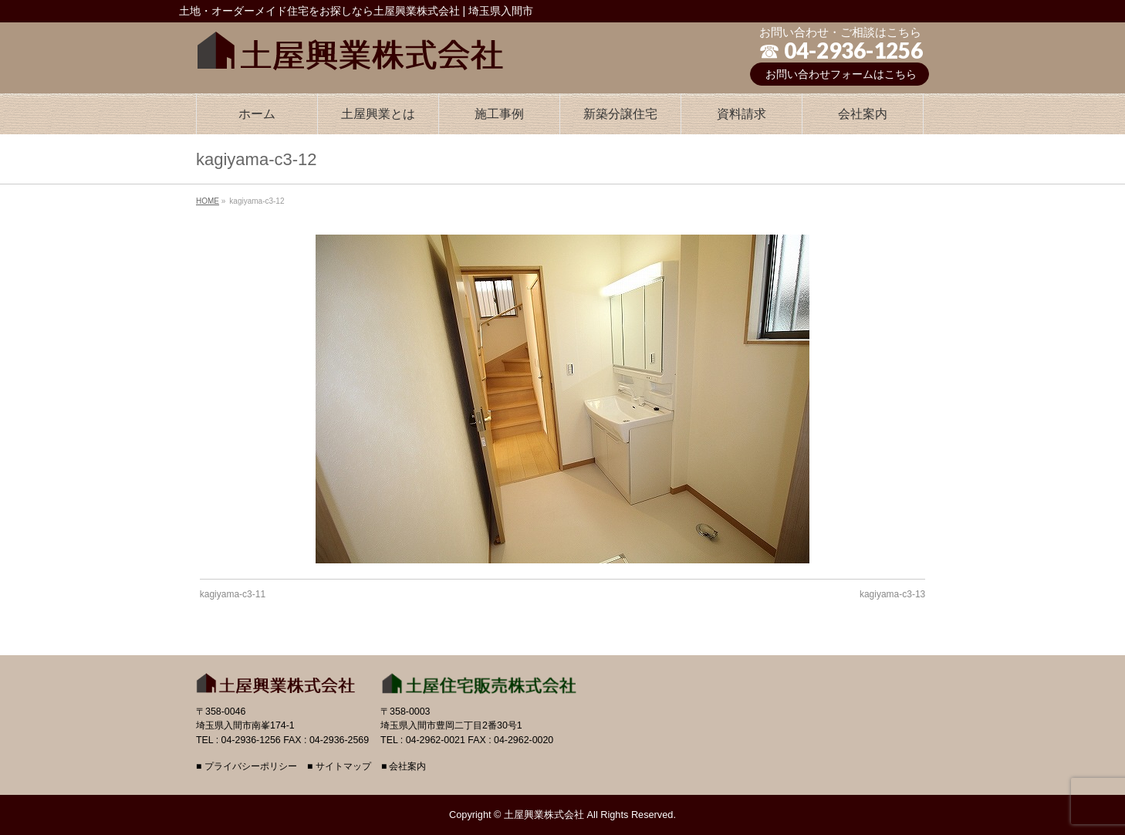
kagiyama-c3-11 (232, 594)
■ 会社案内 (404, 767)
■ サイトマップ (339, 767)
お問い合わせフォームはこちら (841, 74)
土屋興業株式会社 (544, 814)
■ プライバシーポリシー (246, 767)
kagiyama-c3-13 (892, 594)
